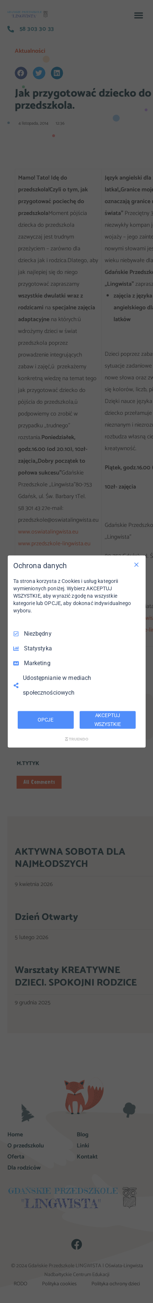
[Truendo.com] (76, 739)
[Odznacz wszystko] (136, 565)
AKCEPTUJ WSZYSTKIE (107, 719)
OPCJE (45, 720)
